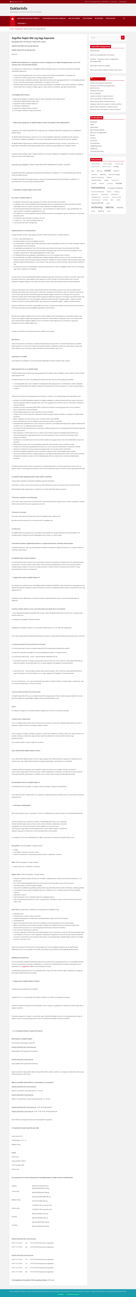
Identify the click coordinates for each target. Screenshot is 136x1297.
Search (123, 38)
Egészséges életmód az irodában (100, 65)
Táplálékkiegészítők (96, 146)
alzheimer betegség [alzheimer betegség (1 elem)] (95, 163)
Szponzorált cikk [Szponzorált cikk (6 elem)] (97, 203)
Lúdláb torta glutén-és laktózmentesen (101, 96)
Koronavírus (93, 140)
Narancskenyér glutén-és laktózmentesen (102, 101)
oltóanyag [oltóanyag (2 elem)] (116, 191)
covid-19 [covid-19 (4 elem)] (116, 171)
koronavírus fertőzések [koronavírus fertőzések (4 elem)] (115, 188)
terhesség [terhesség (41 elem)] (96, 207)
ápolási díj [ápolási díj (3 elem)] (101, 211)
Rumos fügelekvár (95, 93)
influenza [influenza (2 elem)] (101, 183)
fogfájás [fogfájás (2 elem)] (106, 180)
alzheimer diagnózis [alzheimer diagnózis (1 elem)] (107, 163)
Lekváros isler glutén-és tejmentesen (101, 83)
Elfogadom (61, 1294)
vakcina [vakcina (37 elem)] (109, 207)
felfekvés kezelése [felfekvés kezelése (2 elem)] (96, 180)
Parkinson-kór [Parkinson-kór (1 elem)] (106, 197)
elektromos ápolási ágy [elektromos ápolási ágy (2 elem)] (97, 177)
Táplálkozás (110, 18)
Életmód (92, 135)
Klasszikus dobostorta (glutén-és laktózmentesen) (105, 109)
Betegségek (99, 18)
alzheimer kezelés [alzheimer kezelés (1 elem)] (95, 166)
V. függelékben (25, 966)
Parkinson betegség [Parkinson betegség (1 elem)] (95, 200)
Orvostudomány (95, 143)
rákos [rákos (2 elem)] (112, 200)
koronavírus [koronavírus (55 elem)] (98, 187)
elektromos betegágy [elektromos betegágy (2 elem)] (114, 174)
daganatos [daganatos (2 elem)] (94, 174)
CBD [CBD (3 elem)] (92, 171)
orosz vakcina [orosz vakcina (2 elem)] (104, 194)
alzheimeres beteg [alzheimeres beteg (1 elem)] (119, 163)
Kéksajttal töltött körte (96, 91)
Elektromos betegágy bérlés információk (102, 55)
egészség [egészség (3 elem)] (103, 174)
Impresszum (114, 1)
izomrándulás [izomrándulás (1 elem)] (110, 183)
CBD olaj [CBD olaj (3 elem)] (99, 171)
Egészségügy (94, 127)
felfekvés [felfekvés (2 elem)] (109, 177)
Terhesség (21, 23)
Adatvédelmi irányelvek (72, 1294)
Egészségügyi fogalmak (97, 130)
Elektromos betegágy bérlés (92, 1)
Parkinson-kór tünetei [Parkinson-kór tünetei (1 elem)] (116, 197)
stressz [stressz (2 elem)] (118, 200)
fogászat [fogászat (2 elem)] (93, 183)
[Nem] (134, 1293)
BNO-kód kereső (74, 18)
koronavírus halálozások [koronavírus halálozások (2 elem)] (97, 191)
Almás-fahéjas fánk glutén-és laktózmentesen (104, 107)
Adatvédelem (105, 1)
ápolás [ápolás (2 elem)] (93, 211)
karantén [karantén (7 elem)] (119, 183)
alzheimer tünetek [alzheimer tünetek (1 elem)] (107, 166)
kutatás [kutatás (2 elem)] (109, 191)
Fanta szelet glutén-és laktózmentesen (101, 99)
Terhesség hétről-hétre (97, 151)
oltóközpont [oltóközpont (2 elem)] (94, 194)
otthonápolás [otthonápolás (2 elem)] (114, 194)
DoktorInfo (18, 8)
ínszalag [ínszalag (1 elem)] (109, 211)
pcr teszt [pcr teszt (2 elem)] (105, 200)
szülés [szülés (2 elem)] (108, 203)
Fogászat (93, 138)
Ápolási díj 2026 (94, 51)
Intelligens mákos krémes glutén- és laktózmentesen (106, 104)
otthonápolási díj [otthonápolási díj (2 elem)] (95, 197)
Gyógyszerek (87, 18)
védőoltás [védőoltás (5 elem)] (119, 207)
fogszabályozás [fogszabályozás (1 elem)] (115, 180)
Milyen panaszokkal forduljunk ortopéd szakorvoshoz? (106, 70)
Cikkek (92, 124)
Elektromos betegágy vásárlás (54, 18)
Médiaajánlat (122, 1)
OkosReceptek (99, 79)
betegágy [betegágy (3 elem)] (116, 166)
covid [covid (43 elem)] (108, 170)
